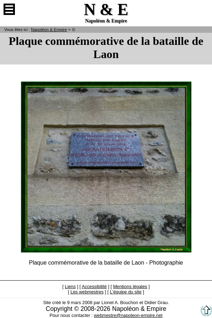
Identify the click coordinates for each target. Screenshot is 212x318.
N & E (49, 29)
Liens (70, 286)
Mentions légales (130, 286)
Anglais (202, 9)
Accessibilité (94, 286)
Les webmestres (86, 291)
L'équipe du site (125, 291)
